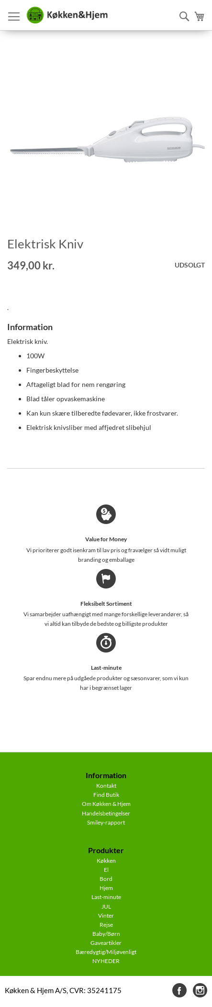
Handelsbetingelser (106, 813)
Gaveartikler (106, 942)
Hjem (106, 887)
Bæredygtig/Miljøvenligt (106, 951)
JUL (106, 906)
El (106, 869)
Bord (106, 878)
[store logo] (67, 15)
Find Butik (106, 794)
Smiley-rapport (106, 822)
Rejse (106, 924)
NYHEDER (106, 960)
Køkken (106, 860)
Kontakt (106, 785)
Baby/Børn (106, 933)
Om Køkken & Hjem (106, 803)
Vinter (106, 915)
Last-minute (106, 896)
